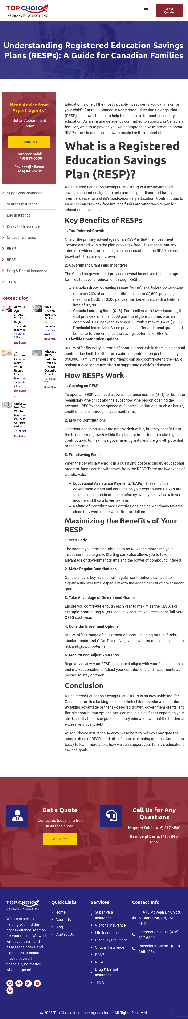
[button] (145, 10)
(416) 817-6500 (167, 828)
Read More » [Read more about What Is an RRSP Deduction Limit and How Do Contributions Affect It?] (51, 387)
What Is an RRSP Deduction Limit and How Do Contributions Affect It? (53, 362)
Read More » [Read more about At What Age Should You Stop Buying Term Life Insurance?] (21, 342)
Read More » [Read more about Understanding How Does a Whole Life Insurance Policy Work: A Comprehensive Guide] (21, 436)
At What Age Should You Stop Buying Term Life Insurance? (21, 318)
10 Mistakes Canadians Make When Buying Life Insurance (21, 364)
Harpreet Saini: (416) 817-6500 (29, 156)
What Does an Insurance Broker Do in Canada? (50, 316)
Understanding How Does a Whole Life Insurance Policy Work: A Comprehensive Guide (24, 415)
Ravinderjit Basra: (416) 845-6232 (29, 168)
